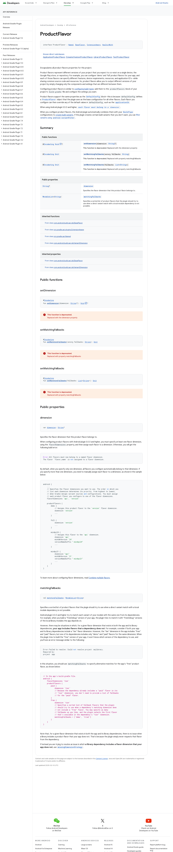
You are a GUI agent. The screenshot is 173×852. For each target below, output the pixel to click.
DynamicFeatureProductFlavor (79, 57)
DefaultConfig (93, 97)
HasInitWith (107, 45)
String (111, 143)
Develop (60, 25)
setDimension (90, 143)
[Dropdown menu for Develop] (74, 3)
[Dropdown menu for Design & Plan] (57, 3)
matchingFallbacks (92, 197)
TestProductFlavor (121, 57)
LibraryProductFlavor (103, 57)
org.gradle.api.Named (62, 236)
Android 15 (108, 845)
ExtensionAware (93, 45)
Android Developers (47, 25)
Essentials (29, 3)
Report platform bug (157, 845)
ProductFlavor (49, 99)
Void (57, 144)
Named (70, 45)
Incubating (49, 144)
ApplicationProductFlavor (54, 57)
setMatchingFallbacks (94, 154)
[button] (15, 38)
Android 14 (108, 848)
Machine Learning (65, 848)
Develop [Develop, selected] (67, 3)
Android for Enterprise (43, 848)
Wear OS (84, 848)
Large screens (86, 845)
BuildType (128, 112)
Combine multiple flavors (99, 578)
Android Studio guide (135, 847)
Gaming (61, 845)
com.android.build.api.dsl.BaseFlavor (68, 223)
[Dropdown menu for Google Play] (93, 3)
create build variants (64, 115)
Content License (102, 759)
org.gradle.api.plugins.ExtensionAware (69, 230)
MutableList (48, 197)
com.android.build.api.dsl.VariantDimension (71, 243)
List (117, 165)
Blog (104, 3)
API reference (10, 12)
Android (38, 845)
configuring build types (84, 89)
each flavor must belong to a (98, 107)
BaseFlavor (80, 45)
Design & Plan (48, 3)
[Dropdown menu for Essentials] (37, 3)
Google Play (85, 3)
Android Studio (162, 3)
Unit (57, 154)
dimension (88, 186)
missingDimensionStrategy (70, 747)
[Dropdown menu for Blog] (109, 3)
